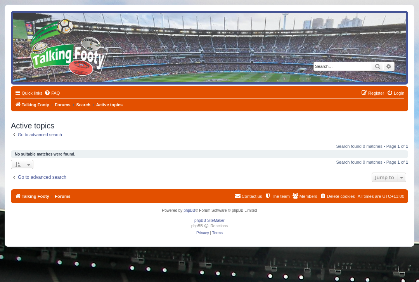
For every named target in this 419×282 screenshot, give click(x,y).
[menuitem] (52, 93)
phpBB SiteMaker (209, 220)
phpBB (189, 210)
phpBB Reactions (209, 226)
